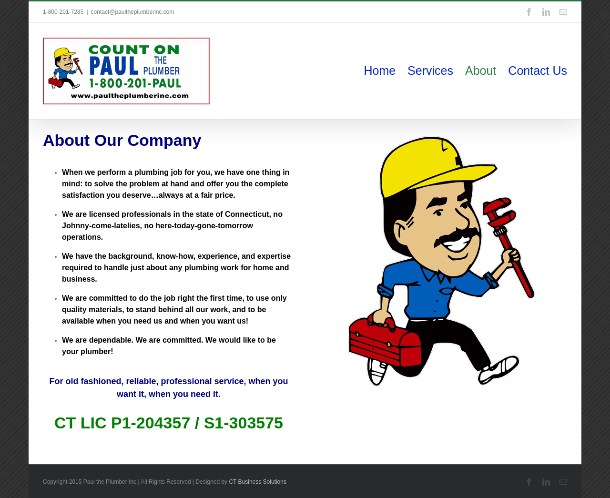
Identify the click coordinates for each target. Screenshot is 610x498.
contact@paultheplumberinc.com (132, 12)
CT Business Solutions (257, 481)
